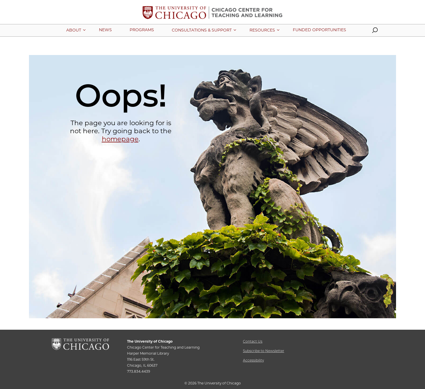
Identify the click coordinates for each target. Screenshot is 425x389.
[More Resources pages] (262, 30)
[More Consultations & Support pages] (202, 30)
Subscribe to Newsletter (263, 351)
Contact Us (252, 341)
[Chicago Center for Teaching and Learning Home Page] (212, 15)
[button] (375, 31)
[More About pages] (73, 30)
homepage (120, 139)
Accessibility (253, 360)
